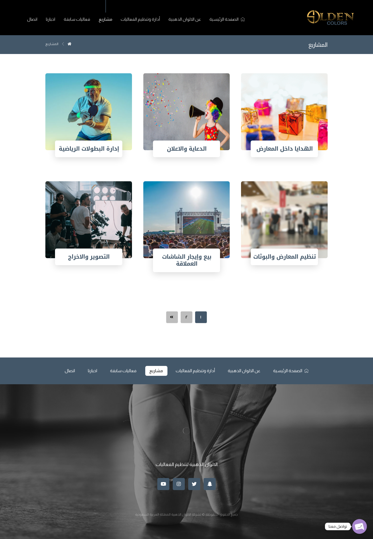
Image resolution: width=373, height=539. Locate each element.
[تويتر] (194, 484)
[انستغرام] (179, 484)
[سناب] (210, 484)
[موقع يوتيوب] (163, 484)
